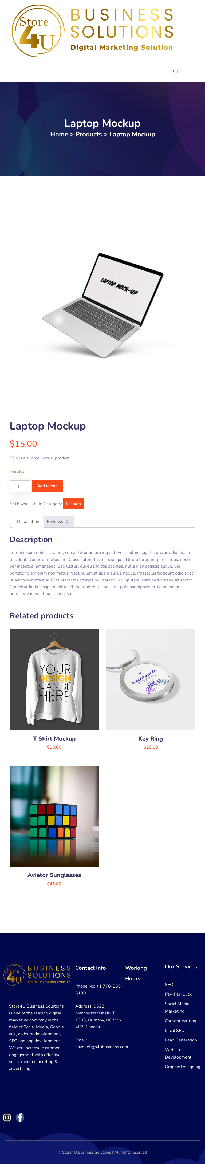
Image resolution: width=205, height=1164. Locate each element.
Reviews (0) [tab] (58, 522)
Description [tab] (28, 522)
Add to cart (47, 486)
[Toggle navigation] (191, 71)
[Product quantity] (20, 486)
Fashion (73, 504)
